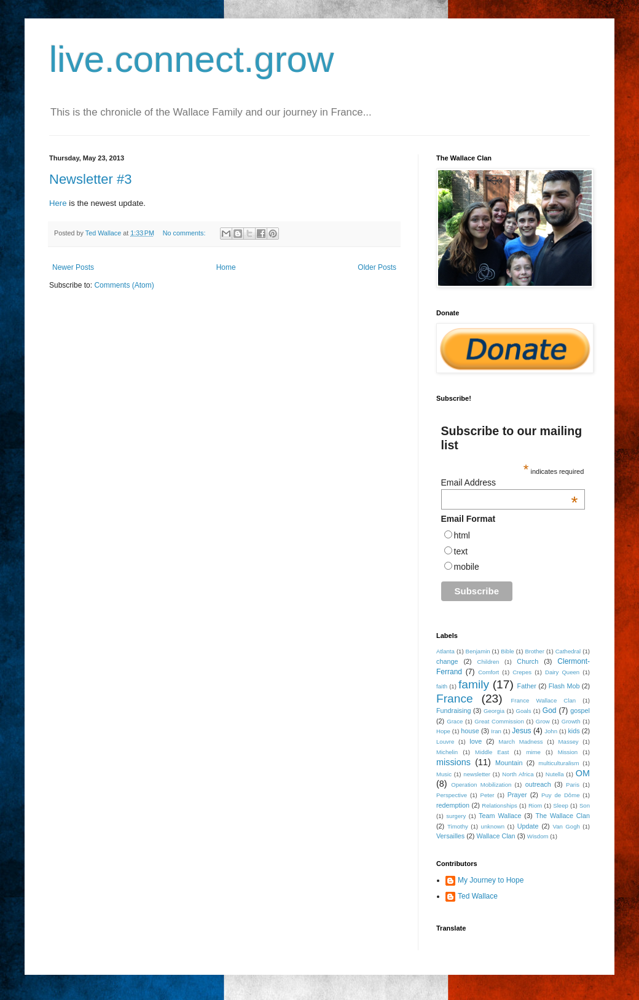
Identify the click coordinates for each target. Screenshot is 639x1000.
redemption (452, 805)
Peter (487, 795)
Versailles (450, 836)
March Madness (520, 741)
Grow (543, 721)
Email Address (509, 482)
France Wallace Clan (543, 700)
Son (584, 805)
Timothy (457, 826)
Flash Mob (564, 686)
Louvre (445, 741)
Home (226, 267)
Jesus (521, 730)
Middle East (492, 752)
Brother (534, 651)
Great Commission (498, 721)
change (447, 661)
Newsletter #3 (90, 179)
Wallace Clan (495, 836)
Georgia (494, 710)
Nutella (555, 774)
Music (444, 774)
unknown (492, 826)
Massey (569, 741)
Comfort (488, 672)
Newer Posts (73, 267)
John (550, 731)
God (550, 710)
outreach (538, 784)
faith (441, 686)
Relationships (499, 805)
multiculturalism (558, 763)
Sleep (560, 805)
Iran (496, 731)
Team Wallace (500, 815)
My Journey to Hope (490, 880)
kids (573, 730)
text (461, 551)
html (462, 535)
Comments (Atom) (124, 285)
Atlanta (445, 651)
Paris (572, 784)
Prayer (517, 794)
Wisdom (538, 836)
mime (533, 752)
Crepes (521, 672)
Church (527, 661)
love (475, 741)
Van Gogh (565, 826)
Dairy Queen (562, 672)
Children (488, 661)
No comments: (185, 233)
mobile (466, 567)
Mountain (508, 762)
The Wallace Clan (562, 815)
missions (453, 762)
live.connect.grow (191, 59)
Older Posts (377, 267)
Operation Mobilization (481, 784)
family (473, 684)
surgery (456, 816)
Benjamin (478, 651)
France (454, 698)
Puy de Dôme (560, 795)
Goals (523, 710)
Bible (507, 651)
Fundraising (453, 710)
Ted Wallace (478, 896)
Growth (571, 721)
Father (526, 686)
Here (58, 203)
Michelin (447, 752)
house (470, 730)
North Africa (517, 774)
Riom (535, 805)
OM (583, 773)
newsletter (476, 774)
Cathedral (568, 651)
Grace (455, 721)
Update (528, 826)
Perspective (451, 795)
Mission (568, 752)
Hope (443, 731)
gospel (580, 710)
